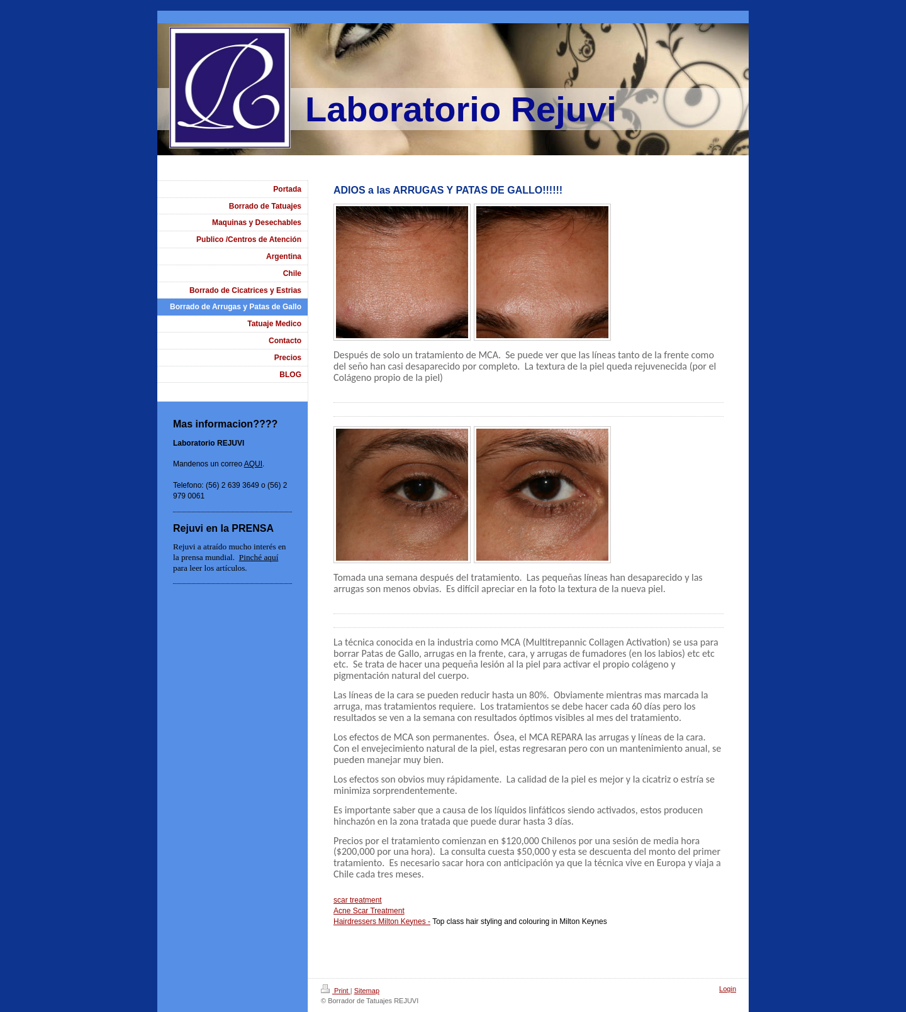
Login (727, 989)
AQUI (253, 463)
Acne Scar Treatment (369, 910)
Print (335, 990)
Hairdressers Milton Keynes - (381, 921)
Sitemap (366, 990)
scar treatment (357, 900)
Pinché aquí (259, 557)
